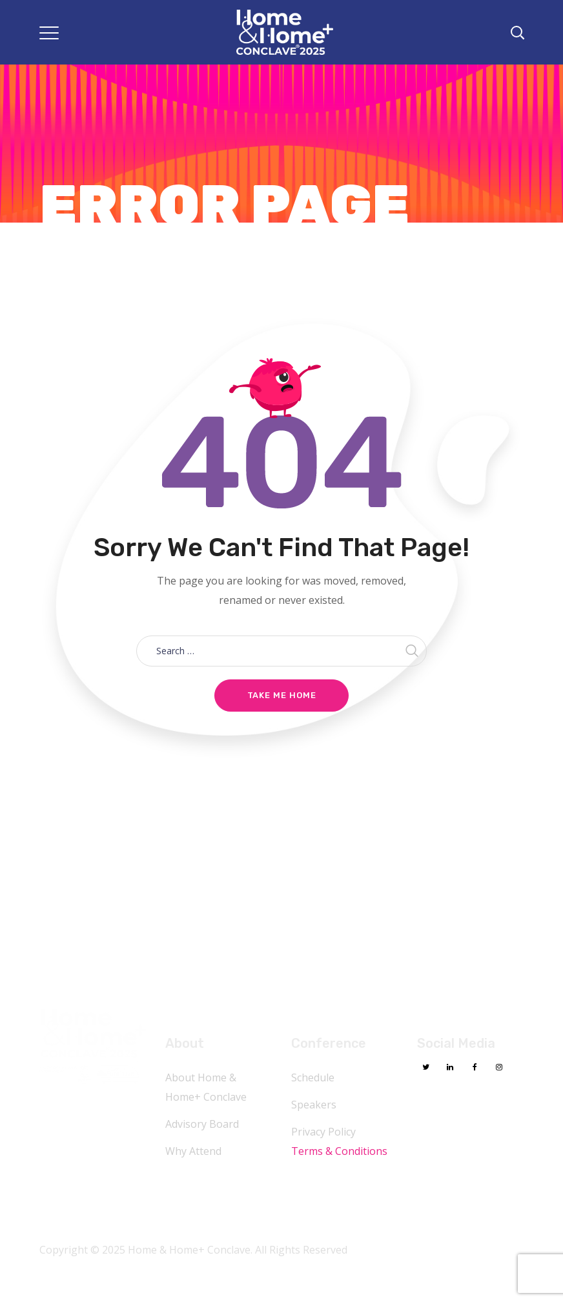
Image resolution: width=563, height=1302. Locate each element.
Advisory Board (202, 1124)
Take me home (281, 695)
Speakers (313, 1104)
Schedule (312, 1077)
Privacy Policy (323, 1132)
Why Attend (193, 1151)
